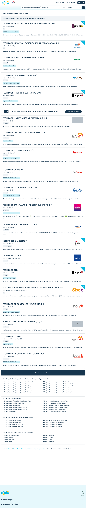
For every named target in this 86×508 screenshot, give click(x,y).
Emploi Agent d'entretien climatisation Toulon (18, 401)
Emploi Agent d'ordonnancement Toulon (56, 401)
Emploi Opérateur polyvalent (53, 424)
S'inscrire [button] (81, 2)
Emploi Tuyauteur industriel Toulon (55, 411)
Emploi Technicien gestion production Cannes (58, 382)
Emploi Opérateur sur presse (53, 426)
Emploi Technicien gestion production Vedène (58, 390)
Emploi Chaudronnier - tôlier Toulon (55, 409)
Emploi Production (18, 449)
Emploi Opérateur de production (14, 424)
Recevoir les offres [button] (73, 111)
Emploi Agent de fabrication (12, 420)
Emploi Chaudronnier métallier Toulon (15, 407)
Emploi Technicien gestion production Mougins (18, 388)
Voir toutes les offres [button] (43, 373)
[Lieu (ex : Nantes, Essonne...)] (51, 7)
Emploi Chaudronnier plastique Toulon (56, 407)
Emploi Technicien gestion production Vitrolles (58, 392)
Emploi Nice (48, 440)
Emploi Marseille (9, 440)
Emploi (10, 449)
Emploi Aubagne (49, 435)
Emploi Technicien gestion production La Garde (58, 384)
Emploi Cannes (48, 437)
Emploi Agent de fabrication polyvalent (56, 420)
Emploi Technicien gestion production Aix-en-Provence (21, 382)
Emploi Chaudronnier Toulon (12, 405)
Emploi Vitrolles (49, 442)
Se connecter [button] (71, 2)
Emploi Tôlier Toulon (10, 411)
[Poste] (31, 7)
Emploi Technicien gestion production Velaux (18, 392)
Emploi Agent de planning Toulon (14, 403)
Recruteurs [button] (60, 2)
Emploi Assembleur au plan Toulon (55, 403)
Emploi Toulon (8, 442)
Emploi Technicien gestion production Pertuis (18, 390)
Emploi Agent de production (12, 422)
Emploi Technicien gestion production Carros (18, 384)
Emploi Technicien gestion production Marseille (58, 386)
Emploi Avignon (8, 437)
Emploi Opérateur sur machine (13, 426)
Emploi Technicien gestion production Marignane (19, 386)
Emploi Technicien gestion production (35, 449)
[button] (5, 493)
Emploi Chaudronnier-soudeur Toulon (15, 409)
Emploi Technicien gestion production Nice (57, 388)
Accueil (5, 449)
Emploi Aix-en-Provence (11, 435)
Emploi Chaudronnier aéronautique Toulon (57, 405)
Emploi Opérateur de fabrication (54, 422)
